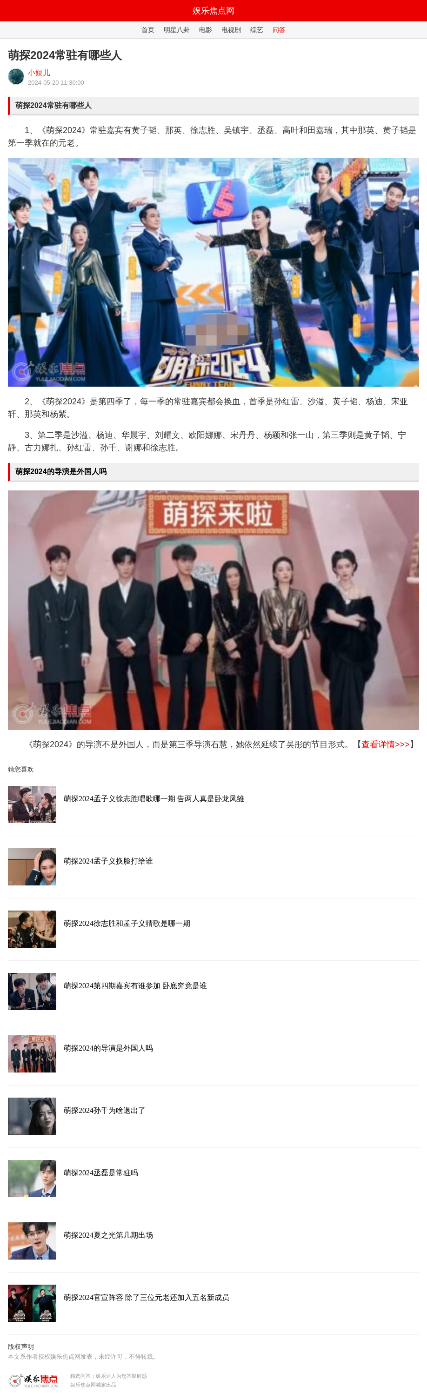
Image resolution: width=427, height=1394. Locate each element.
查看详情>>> (385, 744)
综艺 (256, 30)
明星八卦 (177, 30)
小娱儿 (39, 73)
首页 (147, 30)
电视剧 (231, 30)
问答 (279, 30)
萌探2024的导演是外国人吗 (61, 472)
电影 (205, 30)
